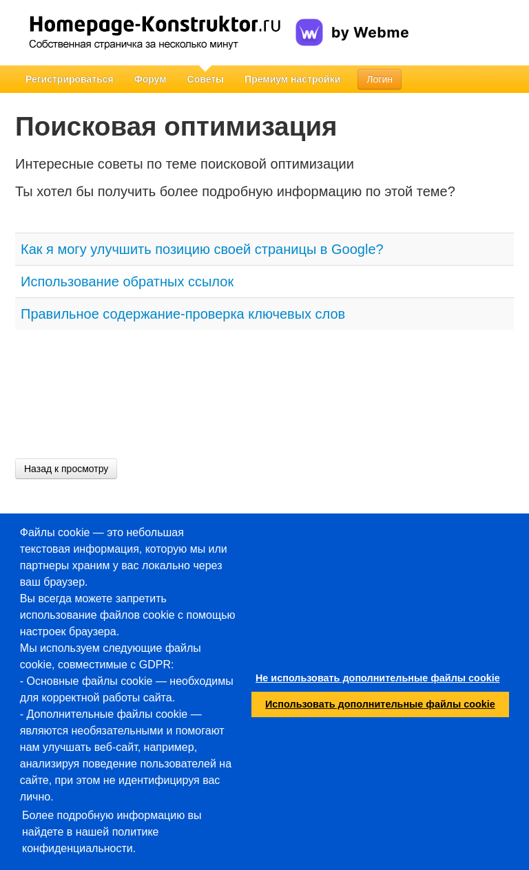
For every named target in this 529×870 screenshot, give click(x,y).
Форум (150, 79)
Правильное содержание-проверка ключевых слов (183, 313)
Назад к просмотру (66, 468)
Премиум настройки (292, 79)
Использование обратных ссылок (127, 281)
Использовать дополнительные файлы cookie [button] (380, 704)
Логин (379, 79)
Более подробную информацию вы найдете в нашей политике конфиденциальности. (112, 831)
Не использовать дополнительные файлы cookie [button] (378, 677)
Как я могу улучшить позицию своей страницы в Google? (202, 249)
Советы (206, 79)
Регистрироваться (69, 79)
